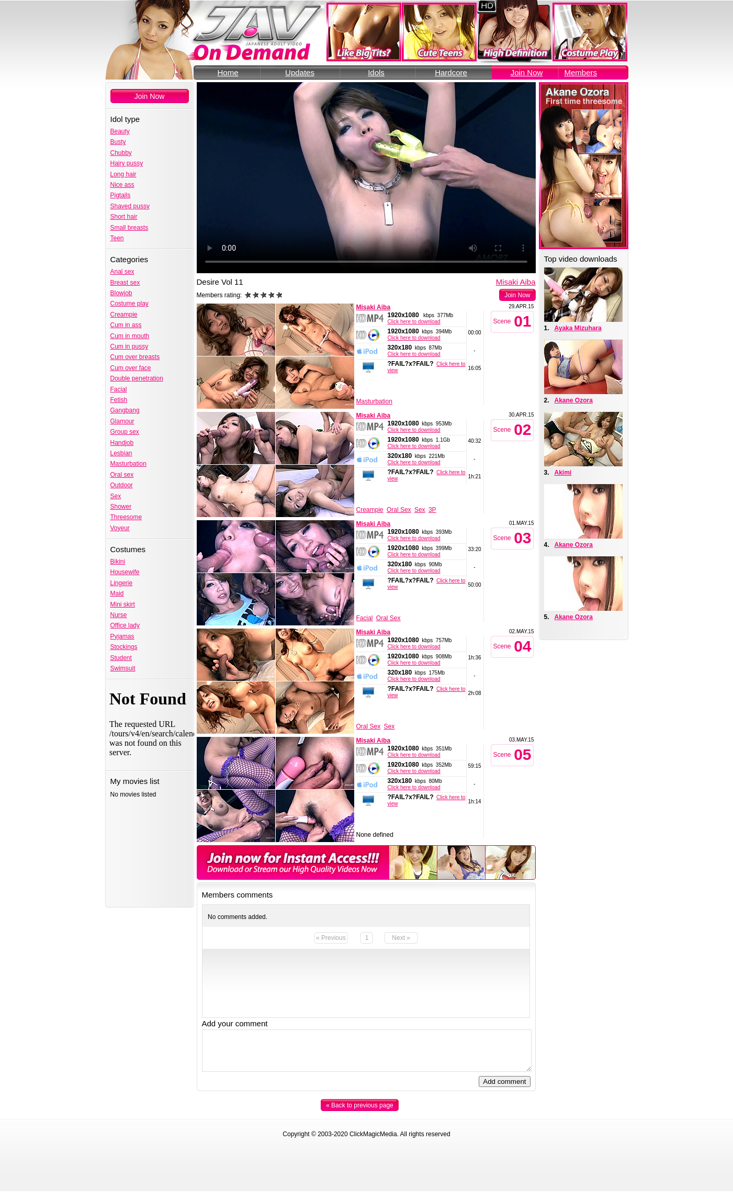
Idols (376, 72)
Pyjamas (122, 636)
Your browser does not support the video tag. (366, 177)
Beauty (120, 131)
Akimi (563, 472)
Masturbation (128, 463)
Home (227, 72)
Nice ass (122, 184)
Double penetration (136, 378)
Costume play (129, 303)
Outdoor (121, 485)
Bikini (118, 561)
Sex (115, 496)
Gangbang (125, 410)
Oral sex (122, 474)
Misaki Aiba (516, 281)
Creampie (124, 314)
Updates (299, 72)
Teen (117, 238)
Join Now (527, 72)
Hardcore (451, 72)
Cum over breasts (135, 357)
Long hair (123, 174)
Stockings (124, 647)
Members (581, 72)
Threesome (126, 517)
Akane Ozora (574, 400)
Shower (121, 506)
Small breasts (129, 227)
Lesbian (121, 453)
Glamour (122, 421)
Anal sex (122, 271)
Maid (117, 593)
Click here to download (414, 321)
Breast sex (125, 282)
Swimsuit (123, 668)
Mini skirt (122, 604)
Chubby (121, 152)
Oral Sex (399, 509)
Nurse (118, 615)
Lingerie (121, 583)
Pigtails (120, 195)
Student (121, 658)
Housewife (125, 572)
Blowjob (121, 293)
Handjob (122, 442)
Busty (118, 141)
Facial (118, 389)
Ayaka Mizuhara (578, 328)
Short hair (124, 216)
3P (432, 509)
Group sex (124, 431)
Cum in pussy (129, 346)
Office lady (125, 625)
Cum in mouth (130, 336)
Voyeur (120, 528)
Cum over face (130, 368)
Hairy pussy (126, 163)
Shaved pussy (130, 206)
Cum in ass (126, 325)
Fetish (119, 400)
